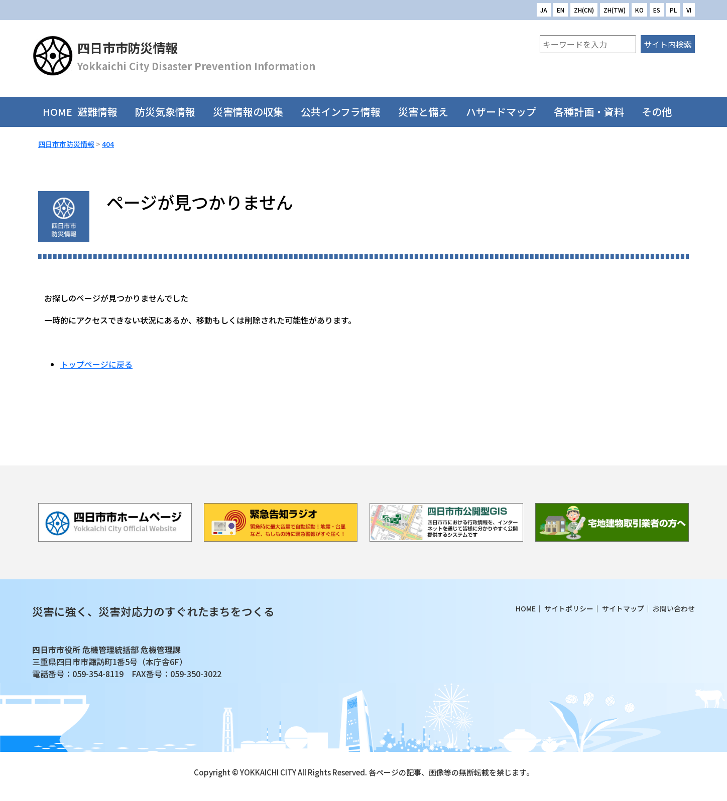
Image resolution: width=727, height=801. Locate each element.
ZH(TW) (614, 10)
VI (688, 10)
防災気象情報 (171, 111)
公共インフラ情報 (347, 111)
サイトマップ (623, 608)
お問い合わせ (674, 608)
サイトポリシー (568, 608)
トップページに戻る (96, 364)
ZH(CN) (584, 10)
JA (543, 10)
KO (639, 10)
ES (656, 10)
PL (673, 10)
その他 (663, 111)
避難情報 (103, 111)
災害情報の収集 (254, 111)
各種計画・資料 (595, 111)
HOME (57, 111)
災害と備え (429, 111)
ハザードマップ (507, 111)
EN (560, 10)
